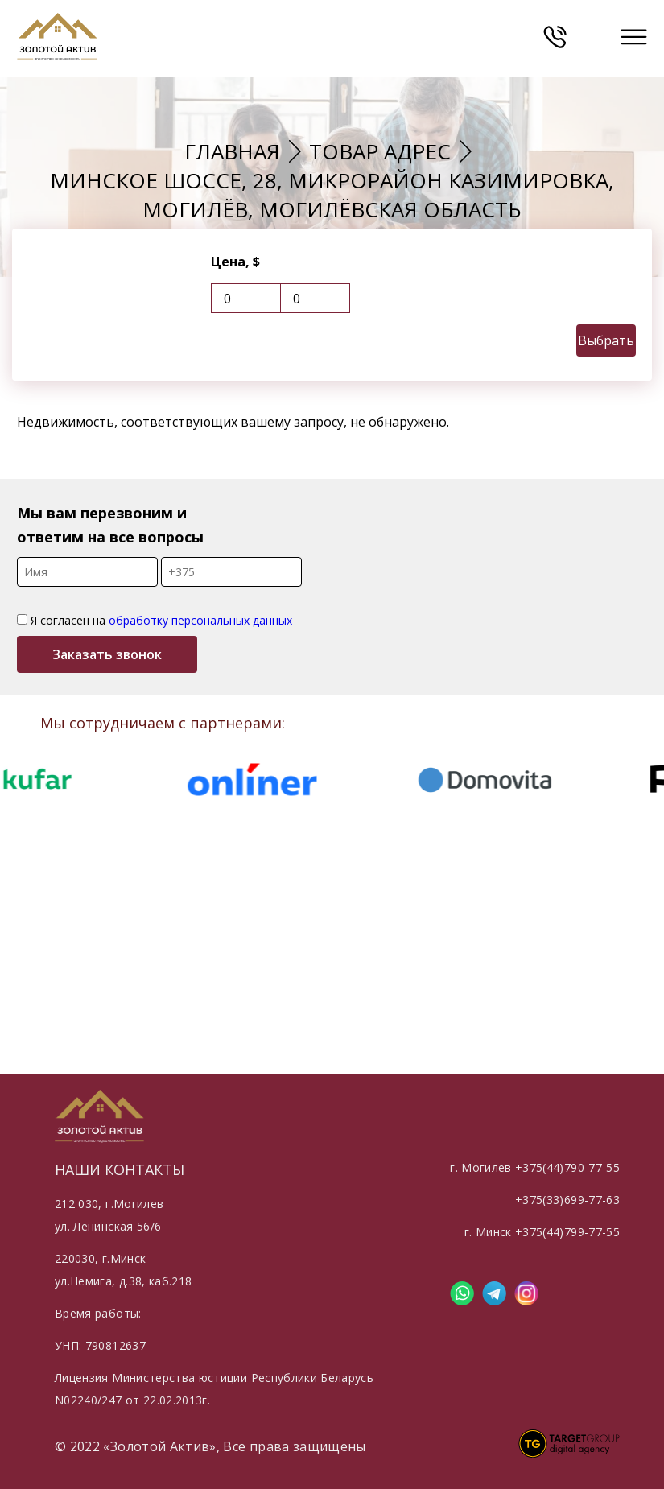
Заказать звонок (107, 654)
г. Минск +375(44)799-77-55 (542, 1231)
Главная (232, 151)
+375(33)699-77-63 (567, 1199)
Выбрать (606, 340)
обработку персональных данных (200, 620)
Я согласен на (154, 620)
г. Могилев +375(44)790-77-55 (535, 1167)
